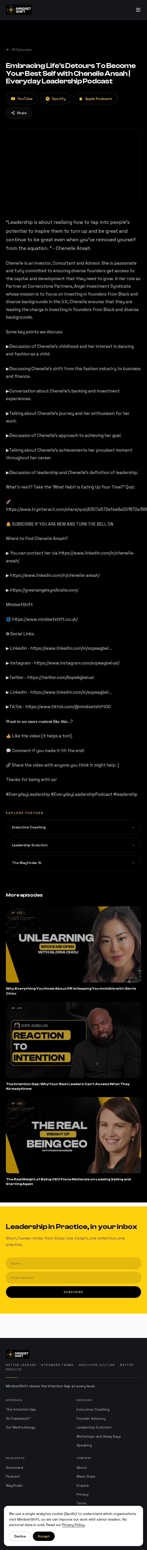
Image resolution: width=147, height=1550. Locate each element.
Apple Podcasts (95, 98)
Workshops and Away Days (99, 1437)
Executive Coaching (93, 1410)
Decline (20, 1536)
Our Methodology (20, 1428)
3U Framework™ (18, 1418)
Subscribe (73, 1292)
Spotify (55, 98)
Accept (44, 1536)
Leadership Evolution (94, 1428)
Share (19, 113)
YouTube (21, 98)
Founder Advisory (91, 1419)
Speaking (84, 1446)
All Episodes (19, 49)
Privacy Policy (73, 1525)
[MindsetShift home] (73, 1354)
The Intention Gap (21, 1410)
